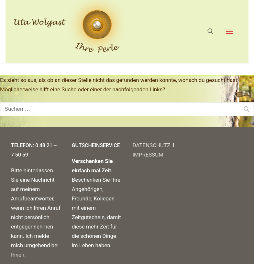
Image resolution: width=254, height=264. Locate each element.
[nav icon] (229, 31)
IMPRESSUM (148, 154)
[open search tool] (210, 31)
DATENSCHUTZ (153, 145)
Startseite (24, 68)
